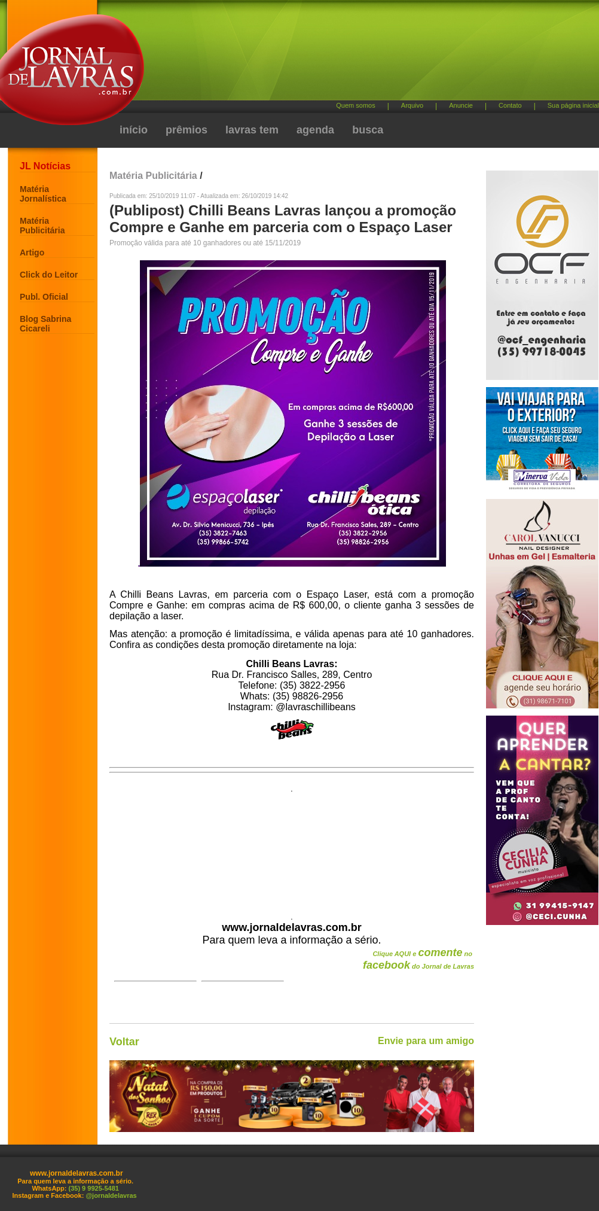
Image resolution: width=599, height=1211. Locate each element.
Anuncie (461, 105)
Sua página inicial (573, 105)
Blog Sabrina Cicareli (45, 323)
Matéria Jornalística (43, 193)
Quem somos (355, 105)
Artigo (32, 252)
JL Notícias (45, 166)
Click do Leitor (49, 274)
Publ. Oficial (44, 297)
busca (367, 130)
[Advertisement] (226, 55)
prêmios (186, 130)
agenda (315, 130)
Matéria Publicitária (42, 225)
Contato (510, 105)
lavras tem (252, 130)
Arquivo (412, 105)
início (134, 130)
